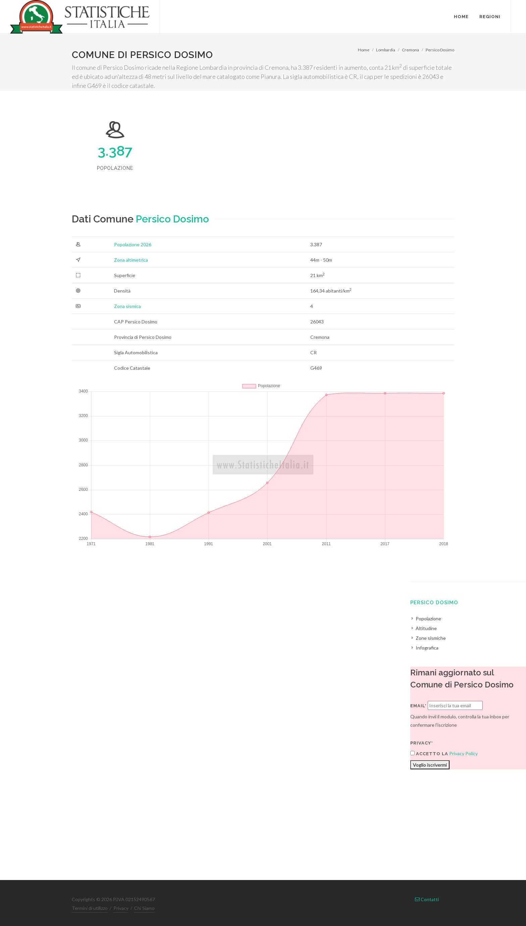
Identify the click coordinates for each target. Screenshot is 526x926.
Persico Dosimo (440, 49)
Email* (418, 705)
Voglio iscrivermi (430, 765)
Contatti (427, 899)
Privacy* (421, 742)
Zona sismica (127, 306)
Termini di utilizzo (90, 908)
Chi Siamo (144, 908)
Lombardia (385, 49)
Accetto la (429, 753)
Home (363, 49)
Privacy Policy (463, 753)
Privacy (120, 908)
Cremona (410, 49)
